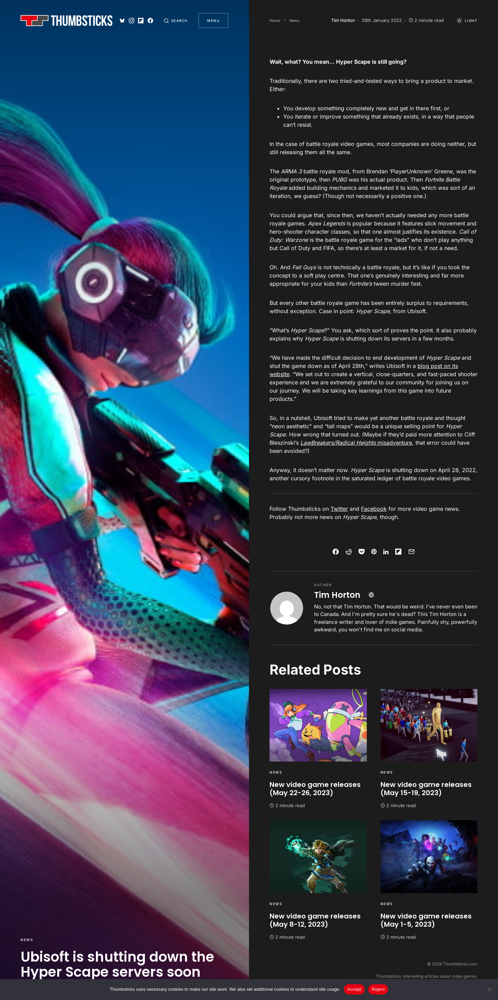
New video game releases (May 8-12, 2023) (315, 920)
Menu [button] (213, 20)
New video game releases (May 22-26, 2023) (315, 789)
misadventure (356, 442)
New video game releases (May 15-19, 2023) (426, 789)
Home (275, 20)
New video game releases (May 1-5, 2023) (426, 920)
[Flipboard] (140, 20)
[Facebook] (150, 20)
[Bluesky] (122, 20)
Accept (354, 989)
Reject (378, 989)
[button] (176, 20)
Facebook (374, 508)
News (27, 940)
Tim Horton (337, 595)
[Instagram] (131, 20)
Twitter (339, 508)
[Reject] (489, 989)
